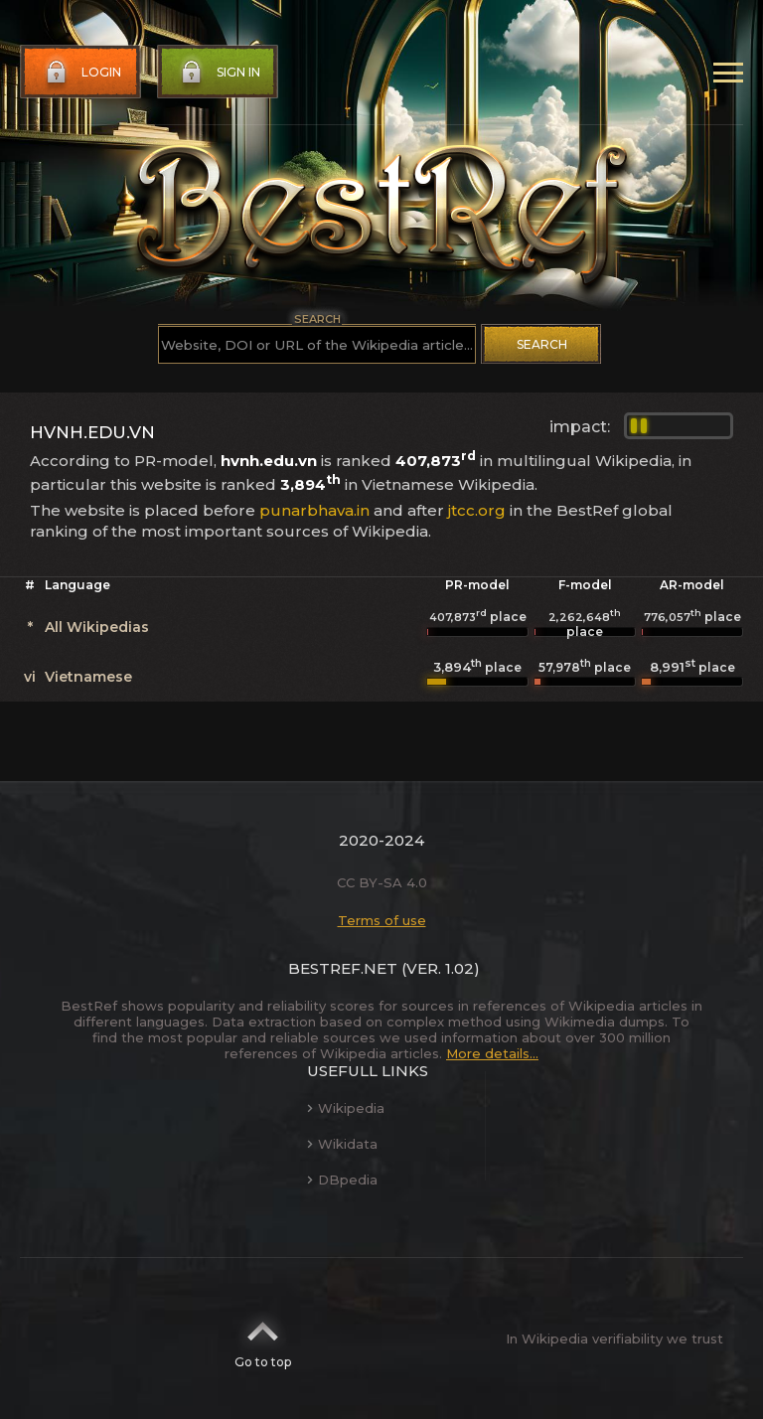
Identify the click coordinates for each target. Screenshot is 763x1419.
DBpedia (342, 1179)
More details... (492, 1053)
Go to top (262, 1338)
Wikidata (342, 1144)
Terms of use (382, 920)
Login (81, 72)
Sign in (218, 72)
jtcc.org (477, 510)
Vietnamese (88, 677)
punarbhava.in (314, 510)
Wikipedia (345, 1108)
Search (542, 344)
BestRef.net (342, 968)
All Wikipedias (97, 627)
